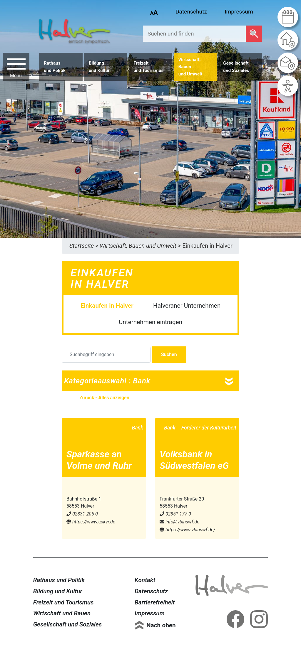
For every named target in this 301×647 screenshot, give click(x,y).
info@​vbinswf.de (179, 522)
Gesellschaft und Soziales (67, 624)
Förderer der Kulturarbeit (208, 428)
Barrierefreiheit (155, 602)
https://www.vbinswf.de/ (187, 530)
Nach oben (161, 625)
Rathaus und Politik (59, 580)
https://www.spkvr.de (90, 522)
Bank (137, 428)
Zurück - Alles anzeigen (104, 397)
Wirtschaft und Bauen (62, 613)
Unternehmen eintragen (150, 322)
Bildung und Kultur (57, 591)
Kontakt (145, 580)
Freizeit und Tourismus (63, 602)
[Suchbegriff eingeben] (106, 355)
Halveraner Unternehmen (186, 305)
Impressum (239, 11)
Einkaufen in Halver (107, 305)
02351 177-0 (175, 514)
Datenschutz (191, 11)
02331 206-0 (82, 514)
